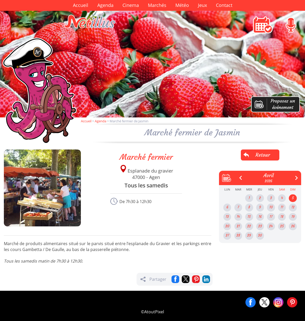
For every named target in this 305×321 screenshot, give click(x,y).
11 (282, 207)
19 (292, 217)
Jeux (202, 5)
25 (282, 226)
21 (238, 226)
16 (260, 217)
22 (249, 226)
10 (271, 207)
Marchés (157, 5)
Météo (182, 5)
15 (249, 217)
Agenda (105, 5)
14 (238, 217)
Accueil (80, 5)
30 (260, 235)
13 (227, 217)
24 (271, 226)
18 (281, 217)
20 (227, 226)
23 (260, 226)
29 (249, 235)
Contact (224, 5)
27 (227, 235)
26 (293, 226)
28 (238, 235)
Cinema (130, 5)
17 (271, 217)
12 (292, 207)
